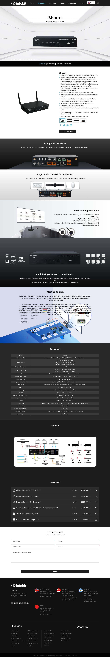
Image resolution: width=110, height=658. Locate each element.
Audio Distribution (49, 634)
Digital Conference (33, 632)
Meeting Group (32, 637)
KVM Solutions (15, 644)
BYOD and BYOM (32, 634)
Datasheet (51, 64)
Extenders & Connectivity (18, 642)
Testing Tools (64, 637)
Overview (42, 64)
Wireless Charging (65, 639)
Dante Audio (47, 632)
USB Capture (47, 643)
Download (72, 3)
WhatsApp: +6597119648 (69, 599)
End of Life (37, 59)
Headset (30, 647)
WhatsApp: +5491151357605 (89, 599)
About (81, 3)
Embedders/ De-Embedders (49, 637)
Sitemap (74, 656)
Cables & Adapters (66, 634)
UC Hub (13, 647)
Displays (46, 646)
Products (41, 3)
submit (55, 572)
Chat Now (69, 132)
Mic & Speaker (32, 642)
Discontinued (28, 59)
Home (32, 3)
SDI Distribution (48, 641)
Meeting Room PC (33, 644)
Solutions (52, 3)
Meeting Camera (33, 639)
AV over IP (14, 634)
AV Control (14, 637)
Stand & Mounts (65, 632)
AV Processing (15, 632)
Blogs (62, 3)
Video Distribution (16, 639)
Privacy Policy (67, 656)
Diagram (59, 64)
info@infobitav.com (46, 597)
